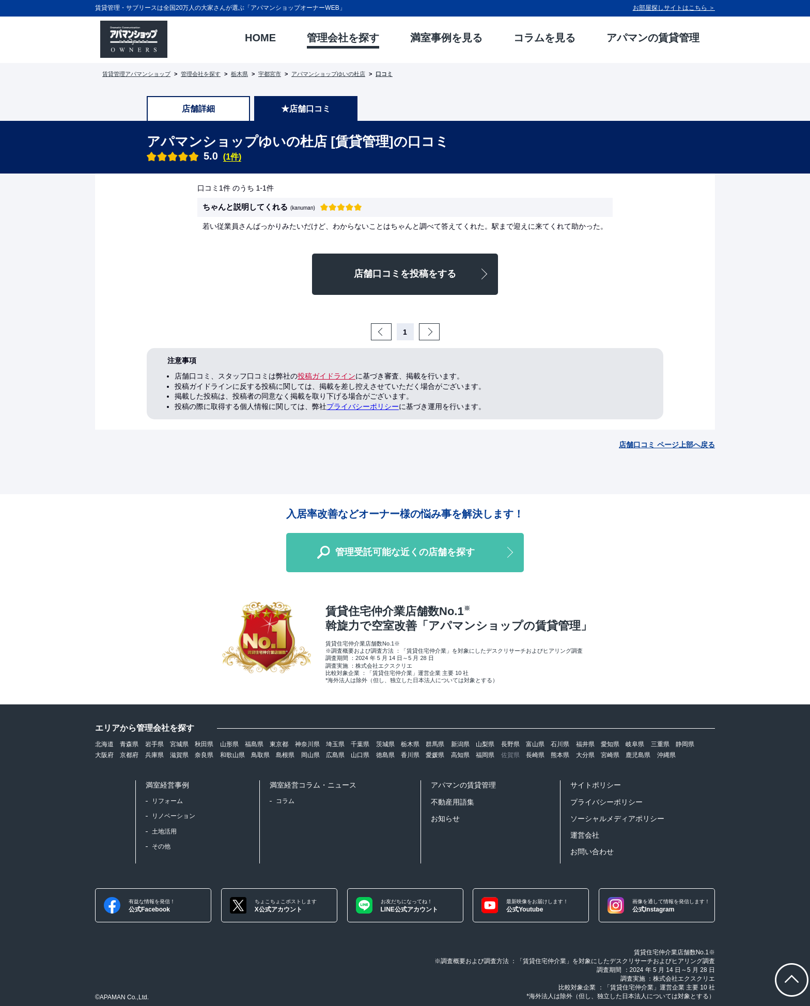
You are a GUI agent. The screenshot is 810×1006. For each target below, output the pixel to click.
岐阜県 (635, 744)
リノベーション (173, 816)
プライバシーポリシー (362, 406)
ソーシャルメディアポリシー (617, 818)
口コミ (384, 74)
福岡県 (485, 755)
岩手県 (154, 744)
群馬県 (435, 744)
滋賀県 (179, 755)
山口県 (360, 755)
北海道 (104, 744)
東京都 (279, 744)
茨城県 (385, 744)
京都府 (129, 755)
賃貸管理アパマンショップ (136, 74)
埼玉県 (335, 744)
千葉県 (360, 744)
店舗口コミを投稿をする (405, 274)
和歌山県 (232, 755)
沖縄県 (666, 755)
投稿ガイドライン (326, 376)
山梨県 (485, 744)
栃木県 (239, 74)
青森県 (129, 744)
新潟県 (460, 744)
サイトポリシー (595, 785)
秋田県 (204, 744)
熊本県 (560, 755)
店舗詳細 (198, 108)
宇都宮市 (269, 74)
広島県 (335, 755)
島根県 (285, 755)
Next (438, 332)
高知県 (460, 755)
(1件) (232, 156)
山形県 (229, 744)
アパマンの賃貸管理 (463, 785)
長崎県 (535, 755)
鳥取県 (260, 755)
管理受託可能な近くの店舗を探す (405, 552)
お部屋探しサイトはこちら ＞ (674, 7)
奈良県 (204, 755)
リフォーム (167, 801)
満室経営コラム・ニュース (313, 785)
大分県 (585, 755)
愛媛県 (435, 755)
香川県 (410, 755)
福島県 (254, 744)
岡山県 (310, 755)
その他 (161, 846)
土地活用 (164, 831)
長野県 (510, 744)
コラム (285, 801)
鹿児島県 (638, 755)
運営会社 (584, 835)
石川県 (560, 744)
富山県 (535, 744)
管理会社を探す (201, 74)
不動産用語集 (452, 802)
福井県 (585, 744)
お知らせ (445, 818)
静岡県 (685, 744)
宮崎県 (610, 755)
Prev (390, 332)
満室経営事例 (167, 785)
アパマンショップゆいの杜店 (328, 74)
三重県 (660, 744)
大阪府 (104, 755)
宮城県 (179, 744)
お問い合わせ (592, 851)
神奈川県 (307, 744)
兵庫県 (154, 755)
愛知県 (610, 744)
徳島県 (385, 755)
